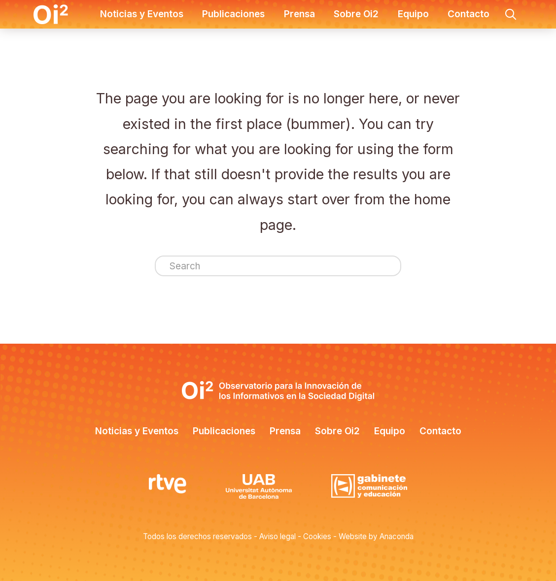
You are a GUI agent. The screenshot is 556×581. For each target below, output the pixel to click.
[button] (510, 14)
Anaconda (397, 536)
